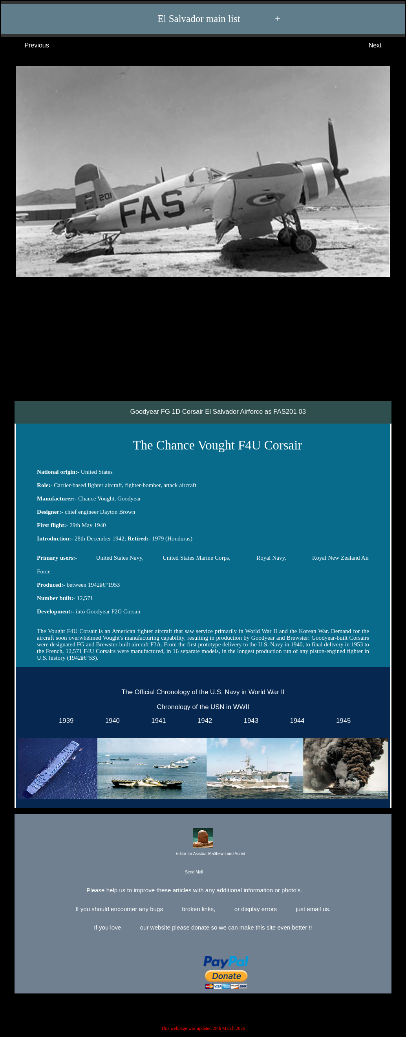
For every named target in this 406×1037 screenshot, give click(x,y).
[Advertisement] (203, 342)
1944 (295, 720)
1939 (64, 720)
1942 (203, 720)
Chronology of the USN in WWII (203, 706)
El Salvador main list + (207, 19)
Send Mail (202, 872)
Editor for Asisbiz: (203, 842)
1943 (249, 720)
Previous (29, 45)
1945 (342, 720)
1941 (157, 720)
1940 (110, 720)
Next (383, 45)
